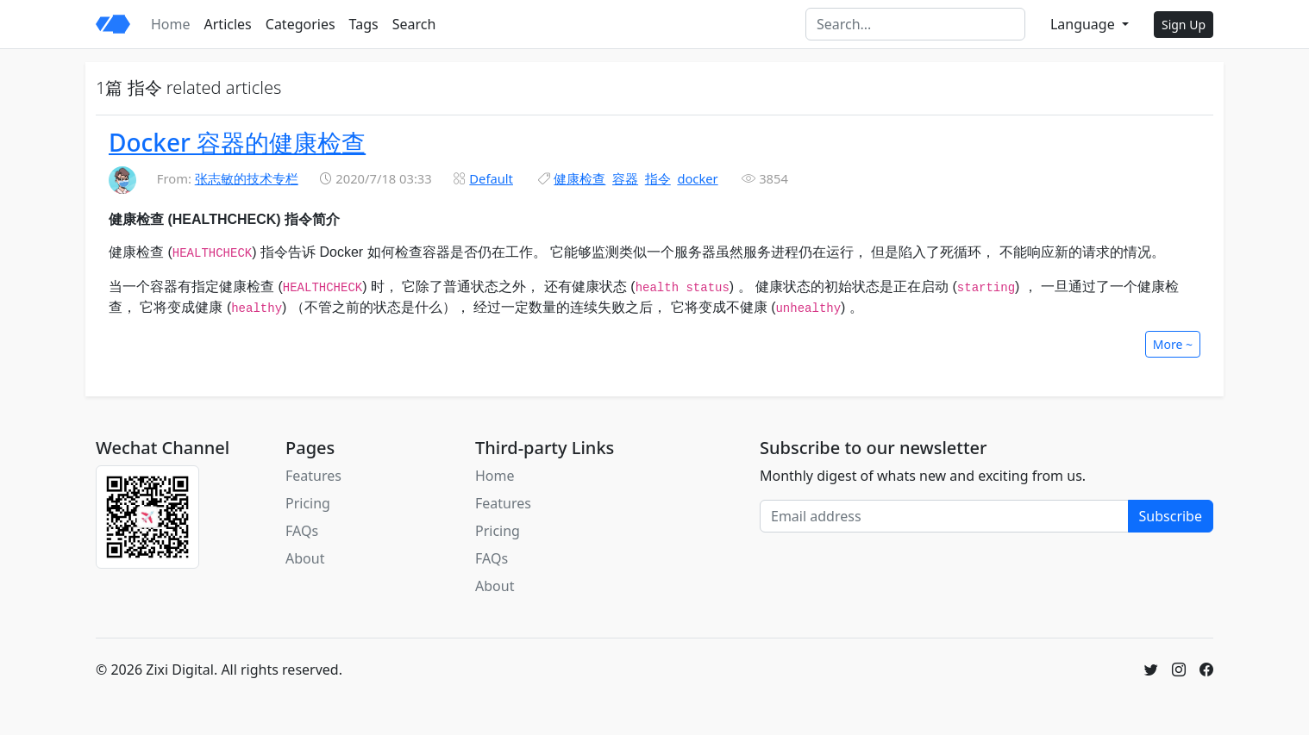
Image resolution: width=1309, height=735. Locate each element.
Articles (228, 24)
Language (1084, 24)
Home (171, 24)
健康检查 (579, 178)
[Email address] (944, 516)
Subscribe (1170, 516)
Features (313, 475)
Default (491, 178)
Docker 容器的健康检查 (237, 142)
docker (697, 178)
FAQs (301, 530)
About (304, 558)
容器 (625, 178)
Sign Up (1184, 24)
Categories (300, 24)
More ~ (1173, 344)
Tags (364, 24)
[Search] (915, 24)
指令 (658, 178)
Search (414, 24)
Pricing (307, 503)
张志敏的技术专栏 (246, 178)
